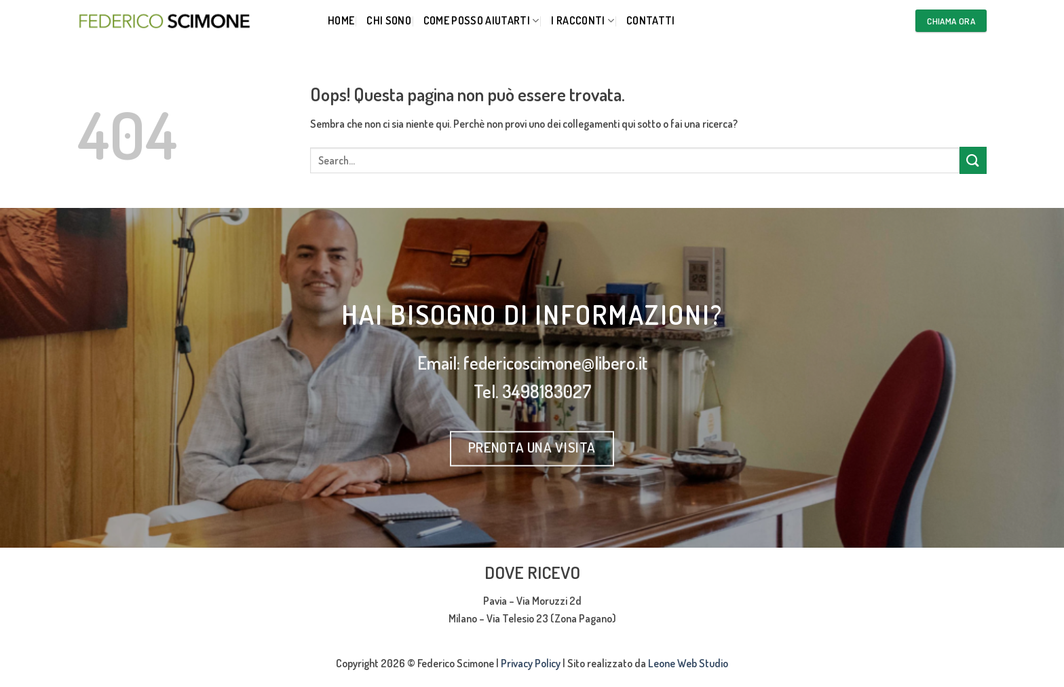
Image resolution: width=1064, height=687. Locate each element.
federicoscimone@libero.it (555, 362)
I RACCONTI (582, 20)
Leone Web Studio (688, 663)
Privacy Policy (530, 663)
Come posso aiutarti (481, 20)
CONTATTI (650, 20)
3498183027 (546, 392)
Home (341, 20)
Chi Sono (388, 20)
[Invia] (973, 160)
